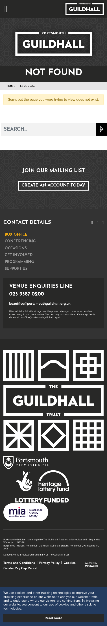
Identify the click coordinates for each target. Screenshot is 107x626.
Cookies (70, 563)
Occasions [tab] (16, 248)
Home (11, 86)
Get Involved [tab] (19, 255)
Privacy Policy (49, 563)
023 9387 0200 (26, 294)
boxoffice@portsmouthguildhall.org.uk (40, 303)
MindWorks (91, 566)
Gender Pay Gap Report (20, 568)
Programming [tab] (19, 262)
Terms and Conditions (19, 563)
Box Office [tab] (16, 235)
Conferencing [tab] (20, 241)
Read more (53, 618)
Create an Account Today (53, 185)
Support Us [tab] (16, 269)
